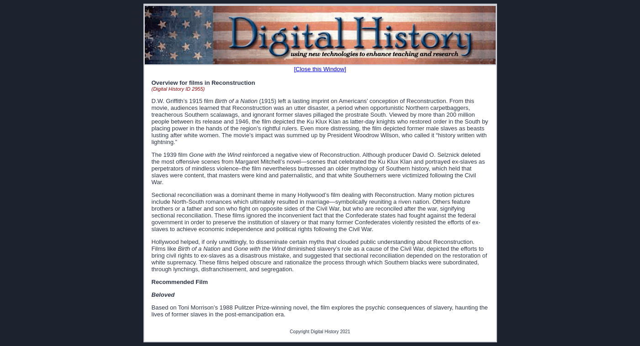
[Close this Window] (320, 69)
